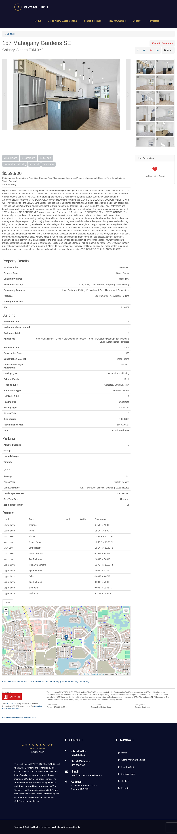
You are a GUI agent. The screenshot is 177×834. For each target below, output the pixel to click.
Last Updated (52, 705)
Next (128, 94)
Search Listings (92, 20)
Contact (137, 20)
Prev (4, 94)
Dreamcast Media (71, 827)
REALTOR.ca (11, 704)
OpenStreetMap (98, 674)
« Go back (10, 34)
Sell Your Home (117, 20)
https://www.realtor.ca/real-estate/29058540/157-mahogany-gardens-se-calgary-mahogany (45, 681)
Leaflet (86, 674)
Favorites (153, 20)
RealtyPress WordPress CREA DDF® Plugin (19, 717)
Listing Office (140, 705)
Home (37, 20)
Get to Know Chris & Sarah (62, 20)
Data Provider (96, 705)
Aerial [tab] (7, 602)
